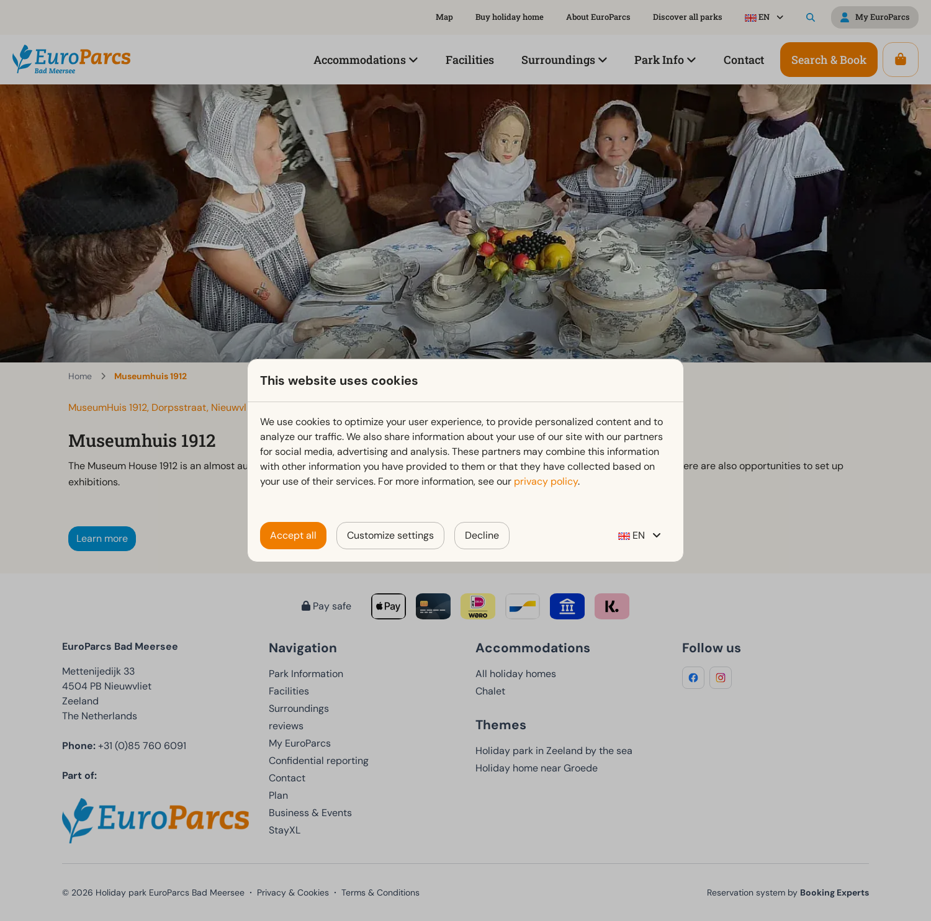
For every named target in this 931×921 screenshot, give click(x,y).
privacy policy (546, 481)
